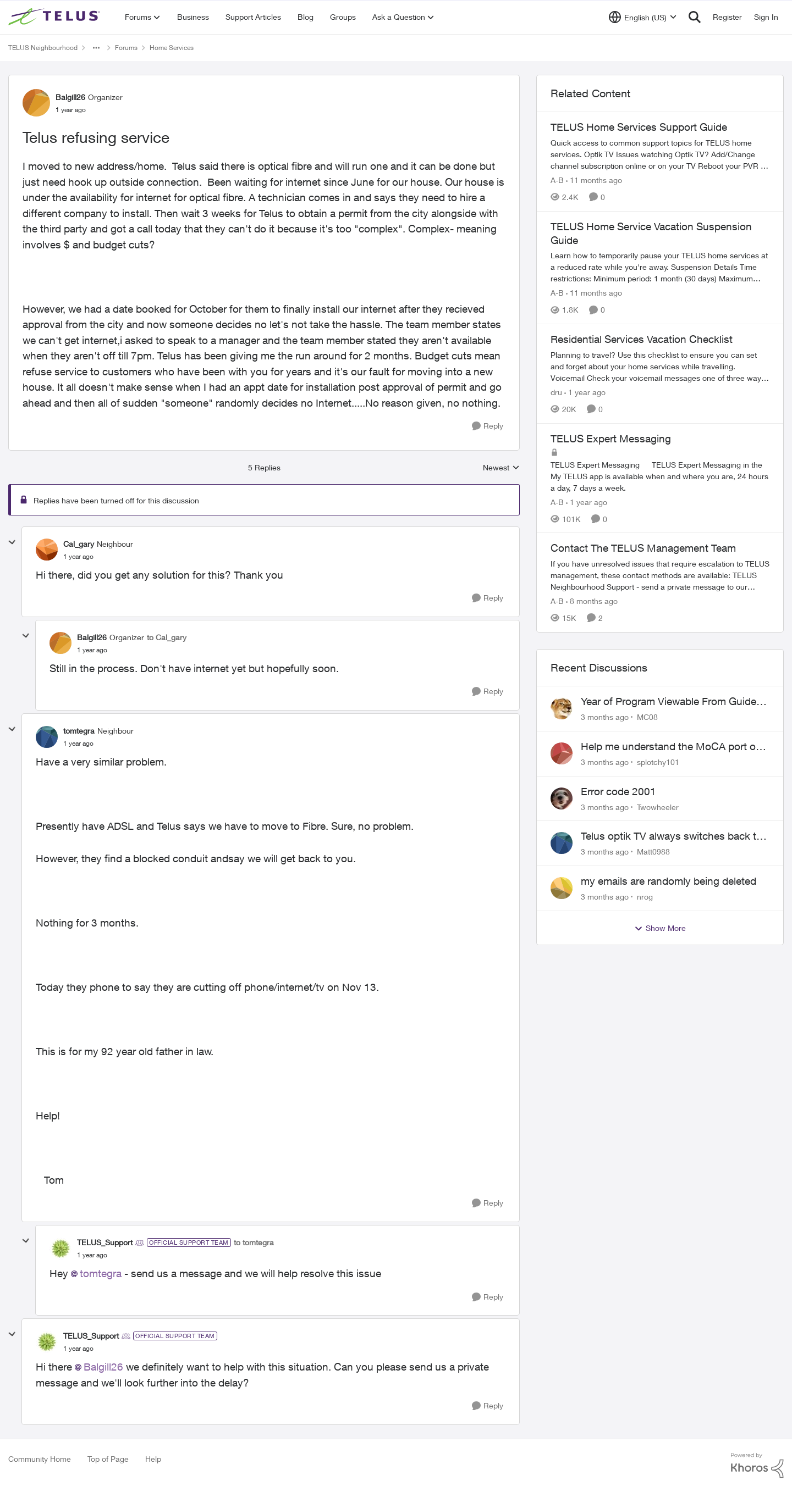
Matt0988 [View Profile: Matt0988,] (653, 851)
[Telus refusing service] (78, 557)
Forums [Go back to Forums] (126, 47)
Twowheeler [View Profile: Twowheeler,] (658, 806)
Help (153, 1458)
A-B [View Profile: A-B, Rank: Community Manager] (557, 180)
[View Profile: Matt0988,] (562, 843)
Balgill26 (103, 1367)
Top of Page (108, 1458)
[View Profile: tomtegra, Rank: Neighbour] (47, 737)
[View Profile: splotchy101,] (562, 753)
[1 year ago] (585, 392)
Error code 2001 (618, 791)
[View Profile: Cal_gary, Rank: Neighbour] (47, 550)
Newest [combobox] (501, 468)
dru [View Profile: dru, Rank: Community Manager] (556, 392)
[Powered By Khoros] (757, 1465)
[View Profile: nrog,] (562, 888)
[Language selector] (642, 17)
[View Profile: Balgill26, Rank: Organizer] (36, 103)
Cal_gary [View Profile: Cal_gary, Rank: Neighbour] (78, 543)
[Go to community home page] (55, 17)
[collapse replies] (12, 542)
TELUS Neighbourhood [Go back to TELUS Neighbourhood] (43, 47)
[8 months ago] (592, 601)
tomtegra (101, 1273)
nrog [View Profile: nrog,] (645, 896)
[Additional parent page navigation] (96, 48)
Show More (660, 928)
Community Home (39, 1458)
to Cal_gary (166, 637)
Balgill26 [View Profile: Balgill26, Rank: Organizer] (70, 97)
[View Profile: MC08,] (562, 708)
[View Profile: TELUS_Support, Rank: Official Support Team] (61, 1249)
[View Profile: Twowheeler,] (562, 798)
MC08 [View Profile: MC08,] (647, 717)
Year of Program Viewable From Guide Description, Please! (668, 701)
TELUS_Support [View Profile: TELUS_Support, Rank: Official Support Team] (105, 1242)
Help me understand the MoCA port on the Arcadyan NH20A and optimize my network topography (671, 746)
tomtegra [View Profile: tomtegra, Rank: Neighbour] (79, 730)
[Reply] (487, 426)
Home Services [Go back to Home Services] (172, 47)
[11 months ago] (594, 180)
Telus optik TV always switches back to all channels (671, 836)
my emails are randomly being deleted (668, 881)
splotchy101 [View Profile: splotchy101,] (658, 762)
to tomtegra (254, 1242)
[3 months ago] (605, 717)
